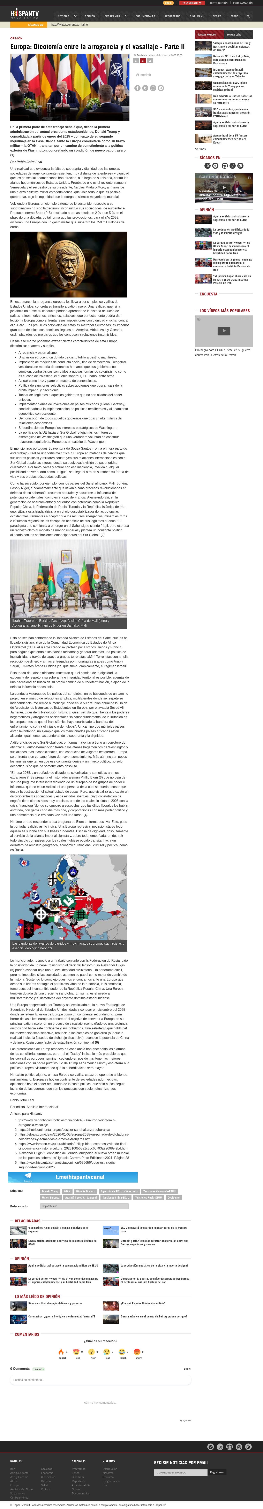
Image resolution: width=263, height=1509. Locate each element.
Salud (44, 1485)
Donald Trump (50, 1191)
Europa (14, 1485)
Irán (12, 1468)
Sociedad (46, 1468)
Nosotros (108, 1472)
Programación (243, 2)
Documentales (145, 16)
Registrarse (217, 1472)
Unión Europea (51, 1197)
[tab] (209, 34)
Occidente (174, 1197)
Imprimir (143, 74)
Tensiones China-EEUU (116, 1197)
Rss (105, 1485)
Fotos (234, 16)
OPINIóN (90, 16)
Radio (168, 2)
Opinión (76, 1489)
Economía (47, 1472)
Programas (112, 16)
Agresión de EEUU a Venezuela (119, 1191)
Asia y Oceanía (19, 1476)
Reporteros (172, 16)
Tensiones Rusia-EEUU (148, 1197)
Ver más (200, 149)
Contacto (108, 1476)
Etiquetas (16, 1190)
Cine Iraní (196, 16)
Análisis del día (81, 1485)
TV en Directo (192, 2)
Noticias (63, 16)
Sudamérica (17, 1493)
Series (217, 16)
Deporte (46, 1480)
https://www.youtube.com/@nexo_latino (76, 24)
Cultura (45, 1489)
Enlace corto (19, 1206)
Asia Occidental (19, 1472)
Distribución (219, 2)
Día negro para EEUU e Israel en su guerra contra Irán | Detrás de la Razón (222, 352)
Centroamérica (19, 1497)
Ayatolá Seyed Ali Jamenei (81, 1197)
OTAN (67, 1191)
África (13, 1480)
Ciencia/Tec (48, 1476)
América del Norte (21, 1489)
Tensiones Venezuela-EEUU (159, 1191)
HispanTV (24, 13)
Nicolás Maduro (85, 1191)
